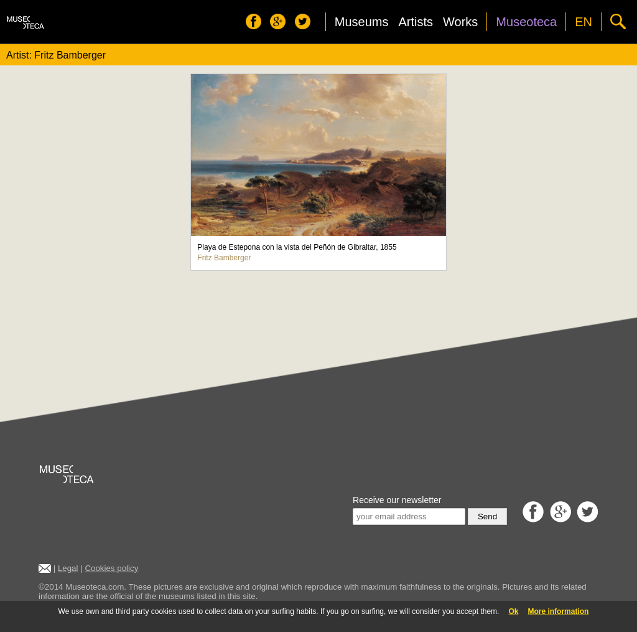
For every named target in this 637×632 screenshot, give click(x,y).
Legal (68, 568)
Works (460, 22)
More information (558, 611)
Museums (362, 22)
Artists (415, 22)
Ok (513, 611)
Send (487, 516)
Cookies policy (111, 568)
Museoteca (526, 22)
